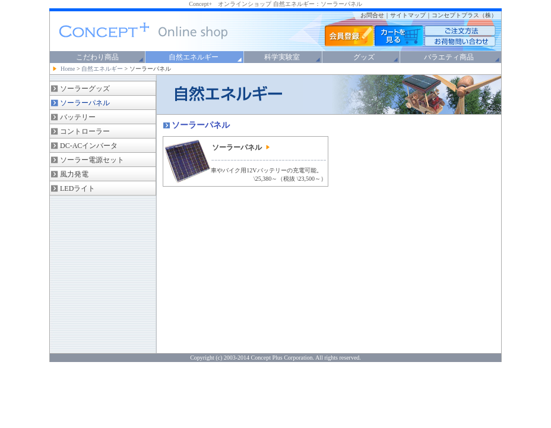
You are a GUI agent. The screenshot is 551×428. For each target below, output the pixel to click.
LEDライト (77, 188)
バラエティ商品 (449, 57)
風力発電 (74, 174)
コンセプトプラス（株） (464, 15)
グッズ (364, 57)
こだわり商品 (97, 57)
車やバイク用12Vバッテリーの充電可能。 (266, 170)
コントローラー (85, 131)
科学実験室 (282, 57)
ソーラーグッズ (85, 88)
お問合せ (372, 15)
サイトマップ (408, 15)
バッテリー (78, 117)
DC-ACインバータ (89, 145)
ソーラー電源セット (92, 160)
